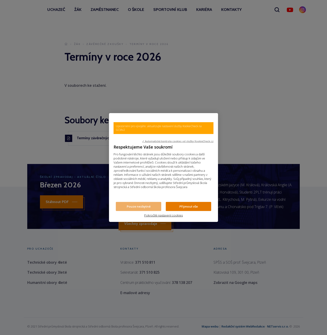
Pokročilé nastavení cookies (163, 215)
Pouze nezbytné (139, 206)
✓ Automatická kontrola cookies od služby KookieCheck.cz (177, 141)
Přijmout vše (188, 206)
